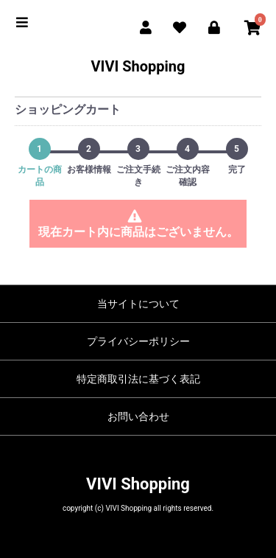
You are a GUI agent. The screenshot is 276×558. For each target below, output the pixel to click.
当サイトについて (138, 304)
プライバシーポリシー (138, 341)
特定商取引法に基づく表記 (138, 379)
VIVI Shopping (138, 66)
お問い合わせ (138, 416)
